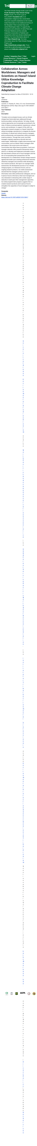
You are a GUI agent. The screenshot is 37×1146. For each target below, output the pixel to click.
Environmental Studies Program (23, 406)
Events (24, 62)
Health (16, 60)
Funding (6, 56)
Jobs (19, 62)
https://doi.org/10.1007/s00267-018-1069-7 (14, 197)
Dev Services (23, 1122)
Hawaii (3, 193)
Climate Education (24, 60)
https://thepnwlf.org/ (14, 39)
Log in (33, 56)
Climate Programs (22, 58)
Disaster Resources (10, 62)
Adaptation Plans (16, 56)
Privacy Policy (23, 1074)
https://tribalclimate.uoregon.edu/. (15, 45)
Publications (8, 60)
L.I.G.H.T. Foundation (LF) (14, 17)
